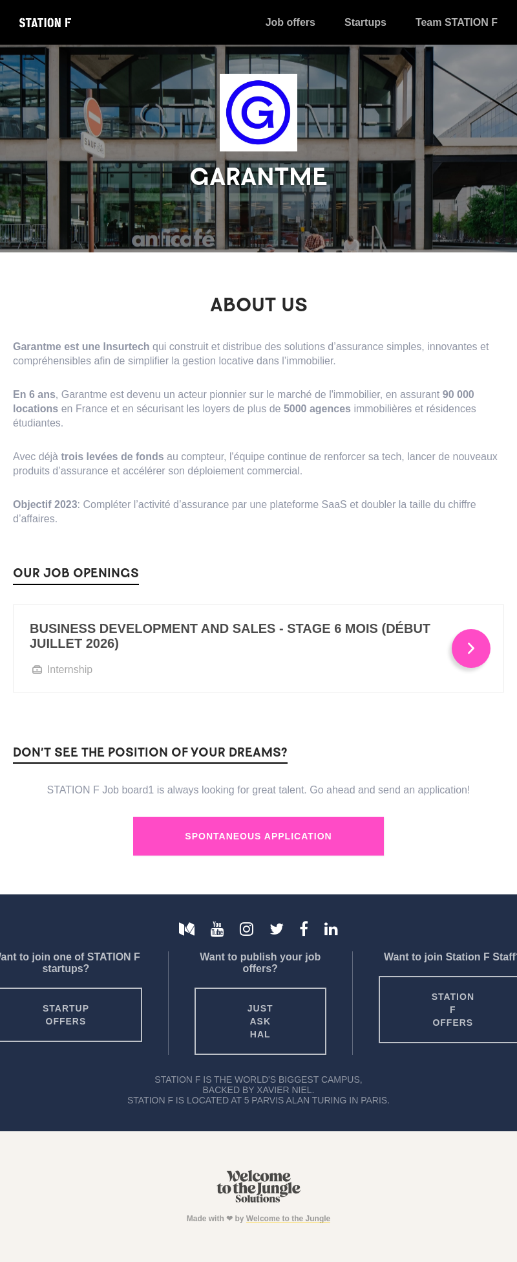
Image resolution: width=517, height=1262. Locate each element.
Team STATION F (457, 22)
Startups (365, 22)
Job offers (290, 22)
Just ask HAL (260, 1021)
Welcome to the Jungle (288, 1218)
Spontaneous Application (258, 836)
